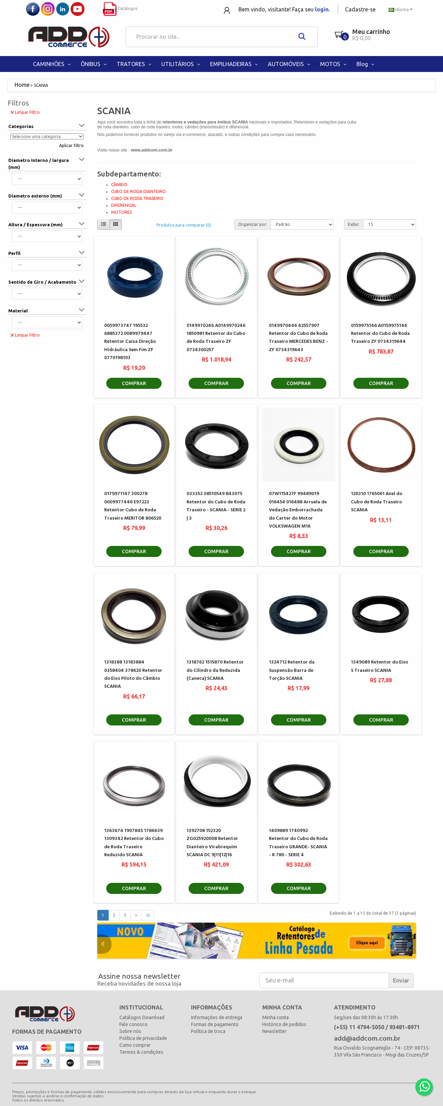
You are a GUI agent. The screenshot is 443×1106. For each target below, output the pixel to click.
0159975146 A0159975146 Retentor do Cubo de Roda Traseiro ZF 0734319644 (380, 334)
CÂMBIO (119, 184)
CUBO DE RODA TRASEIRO (137, 198)
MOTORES (121, 212)
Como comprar (135, 1045)
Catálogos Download (141, 1017)
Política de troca (208, 1031)
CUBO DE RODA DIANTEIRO (138, 191)
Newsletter (274, 1031)
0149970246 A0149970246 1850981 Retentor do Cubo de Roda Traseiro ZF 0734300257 (216, 338)
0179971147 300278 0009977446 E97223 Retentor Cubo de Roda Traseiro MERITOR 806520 (132, 506)
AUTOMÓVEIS (289, 64)
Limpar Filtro (25, 112)
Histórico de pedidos (284, 1024)
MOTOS (334, 64)
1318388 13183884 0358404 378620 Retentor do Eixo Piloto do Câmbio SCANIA (133, 674)
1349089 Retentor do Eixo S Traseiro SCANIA (379, 666)
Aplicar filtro (71, 145)
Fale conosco (133, 1024)
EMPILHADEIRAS (234, 64)
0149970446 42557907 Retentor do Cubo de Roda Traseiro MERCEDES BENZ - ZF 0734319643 (298, 338)
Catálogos (120, 8)
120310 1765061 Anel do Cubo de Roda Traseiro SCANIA (376, 502)
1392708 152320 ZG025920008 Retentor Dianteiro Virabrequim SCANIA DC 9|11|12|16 (212, 843)
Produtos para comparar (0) (183, 225)
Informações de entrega (216, 1017)
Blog (366, 64)
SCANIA (41, 85)
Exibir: (354, 224)
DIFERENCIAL (123, 205)
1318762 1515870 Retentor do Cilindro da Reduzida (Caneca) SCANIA (215, 670)
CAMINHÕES (52, 64)
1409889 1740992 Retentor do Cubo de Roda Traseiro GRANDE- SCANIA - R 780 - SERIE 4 (298, 843)
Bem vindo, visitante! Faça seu (284, 9)
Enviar (401, 980)
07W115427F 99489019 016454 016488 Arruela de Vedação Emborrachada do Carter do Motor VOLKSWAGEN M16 (298, 510)
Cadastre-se (360, 9)
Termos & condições (141, 1052)
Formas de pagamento (214, 1024)
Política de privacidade (143, 1038)
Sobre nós (130, 1031)
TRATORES (135, 64)
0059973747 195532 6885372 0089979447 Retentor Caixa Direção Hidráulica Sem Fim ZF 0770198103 (130, 342)
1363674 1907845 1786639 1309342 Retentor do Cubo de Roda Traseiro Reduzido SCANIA (134, 843)
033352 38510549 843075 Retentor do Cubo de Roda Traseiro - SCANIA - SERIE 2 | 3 (216, 506)
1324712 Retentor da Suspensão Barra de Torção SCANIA (292, 670)
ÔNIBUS (94, 64)
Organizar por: (252, 224)
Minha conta (275, 1017)
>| (148, 915)
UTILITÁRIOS (181, 64)
